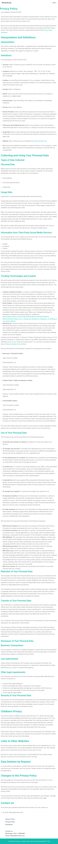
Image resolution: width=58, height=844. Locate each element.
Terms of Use (9, 819)
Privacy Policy (10, 822)
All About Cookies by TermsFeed (15, 344)
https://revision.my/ (40, 141)
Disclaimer (9, 824)
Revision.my (6, 3)
